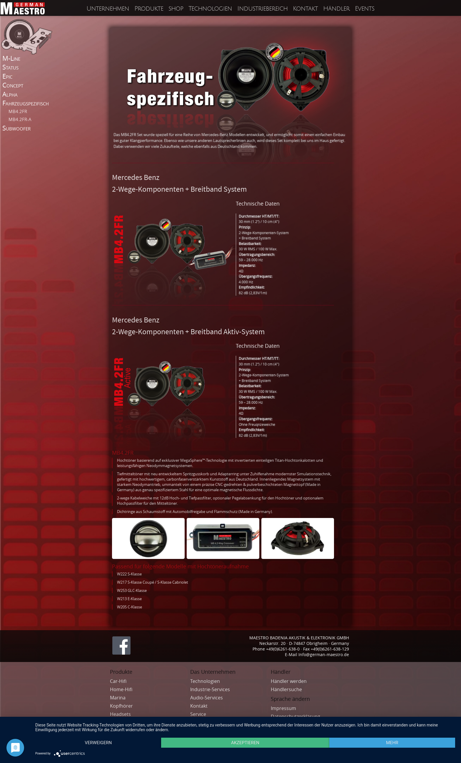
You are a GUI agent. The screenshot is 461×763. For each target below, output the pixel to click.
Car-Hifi (119, 681)
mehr (392, 742)
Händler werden (289, 681)
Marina (118, 697)
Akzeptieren (245, 742)
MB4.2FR (18, 111)
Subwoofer (16, 128)
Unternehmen (107, 8)
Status (10, 67)
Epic (7, 76)
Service (198, 714)
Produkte (148, 8)
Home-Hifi (121, 689)
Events (364, 8)
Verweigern (98, 742)
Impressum (283, 708)
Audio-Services (207, 697)
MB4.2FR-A (20, 119)
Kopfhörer (122, 706)
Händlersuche (286, 689)
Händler (336, 8)
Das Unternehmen (212, 671)
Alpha (10, 94)
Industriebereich (262, 8)
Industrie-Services (210, 689)
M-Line (11, 58)
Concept (12, 85)
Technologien (210, 8)
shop (175, 8)
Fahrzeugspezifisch (25, 103)
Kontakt (305, 8)
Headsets (121, 714)
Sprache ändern (290, 698)
